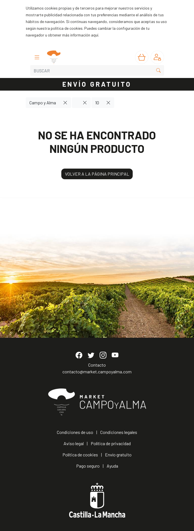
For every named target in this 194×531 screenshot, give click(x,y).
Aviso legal (74, 443)
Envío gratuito (118, 454)
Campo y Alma (42, 102)
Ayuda (112, 465)
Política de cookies (80, 454)
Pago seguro (88, 465)
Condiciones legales (118, 432)
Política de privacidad (111, 443)
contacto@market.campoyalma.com (97, 371)
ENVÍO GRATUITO (97, 84)
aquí (94, 35)
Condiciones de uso (75, 432)
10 (97, 102)
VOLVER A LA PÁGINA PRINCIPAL (97, 173)
